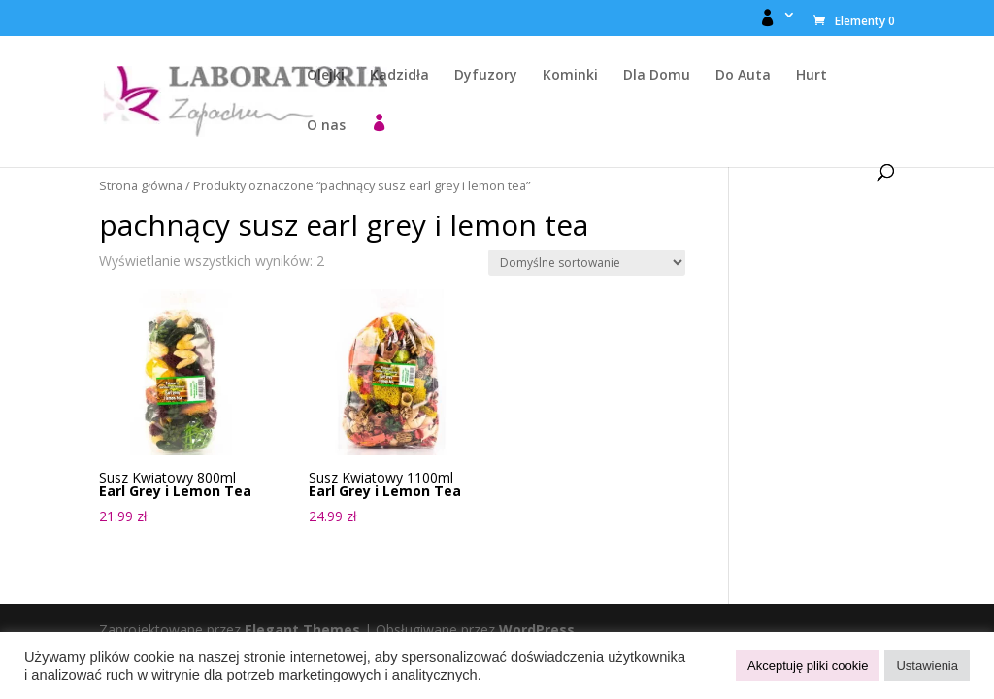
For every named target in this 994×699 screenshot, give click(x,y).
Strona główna (140, 185)
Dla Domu (656, 75)
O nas (326, 126)
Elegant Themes (302, 629)
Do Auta (743, 75)
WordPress (537, 629)
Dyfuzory (485, 75)
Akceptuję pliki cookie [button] (807, 665)
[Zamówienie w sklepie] (586, 263)
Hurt (811, 75)
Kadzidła (399, 75)
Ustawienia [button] (927, 665)
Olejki (326, 75)
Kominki (570, 75)
